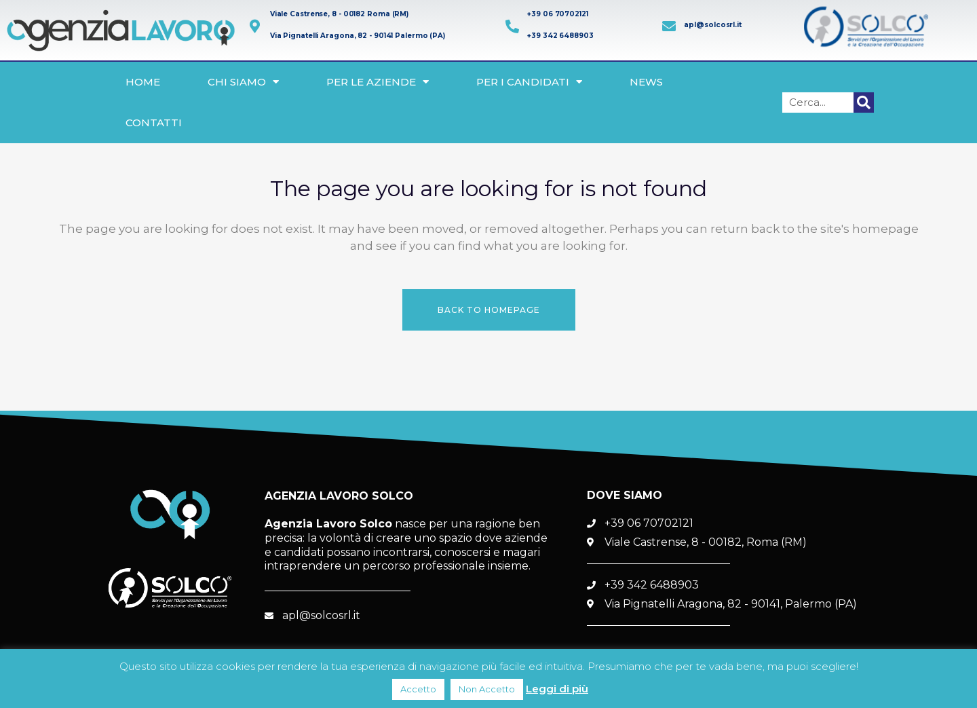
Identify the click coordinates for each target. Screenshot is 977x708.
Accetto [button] (418, 689)
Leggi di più (557, 688)
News (646, 81)
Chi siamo (243, 82)
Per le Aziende (377, 82)
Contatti (154, 122)
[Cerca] (864, 102)
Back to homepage (489, 310)
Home (143, 81)
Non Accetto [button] (487, 689)
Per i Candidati (529, 82)
